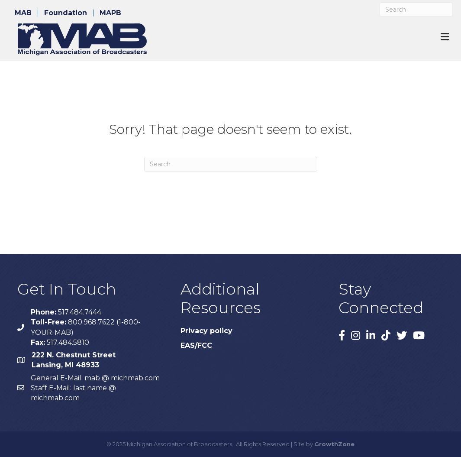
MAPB (110, 13)
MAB (23, 13)
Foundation (65, 13)
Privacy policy (206, 331)
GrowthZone (334, 444)
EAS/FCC (196, 345)
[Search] (416, 9)
